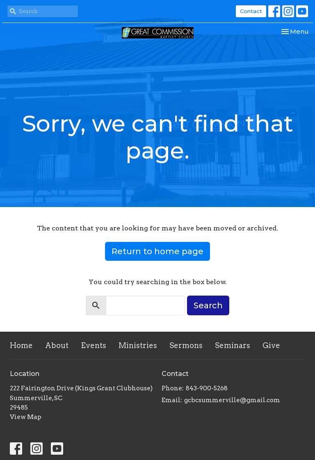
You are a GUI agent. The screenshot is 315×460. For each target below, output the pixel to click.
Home (21, 345)
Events (93, 345)
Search (208, 305)
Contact (251, 11)
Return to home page (157, 251)
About (56, 345)
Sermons (186, 345)
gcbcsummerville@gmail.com (232, 400)
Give (271, 345)
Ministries (138, 345)
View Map (25, 417)
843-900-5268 (207, 388)
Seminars (232, 345)
